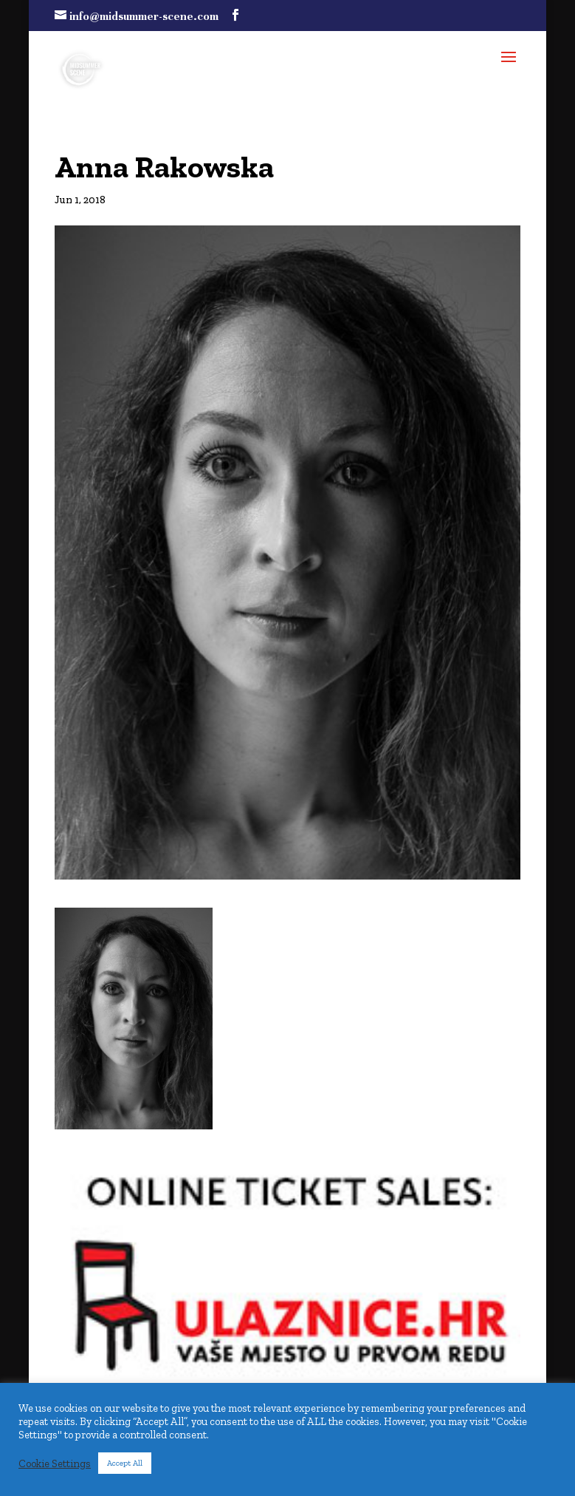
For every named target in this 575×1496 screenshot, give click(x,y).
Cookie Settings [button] (54, 1463)
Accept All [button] (124, 1463)
